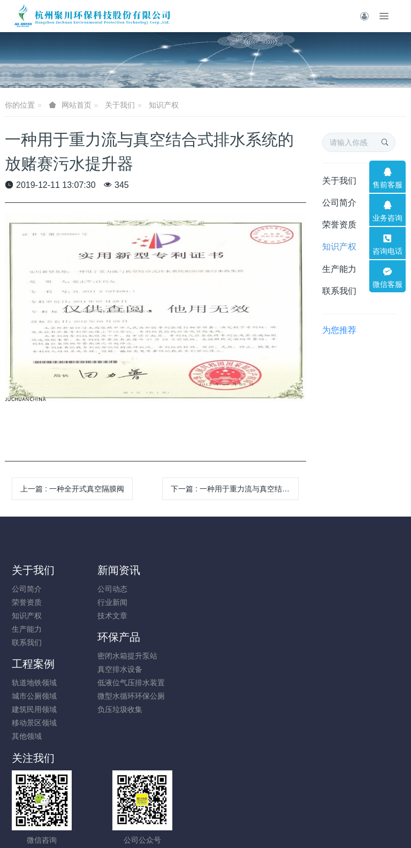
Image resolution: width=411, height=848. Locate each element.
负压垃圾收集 (234, 642)
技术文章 (127, 615)
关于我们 (120, 105)
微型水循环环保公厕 (246, 629)
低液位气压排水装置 (246, 615)
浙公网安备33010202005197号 (205, 797)
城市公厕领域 (335, 602)
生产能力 (339, 269)
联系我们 (339, 291)
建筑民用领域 (335, 615)
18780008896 (251, 689)
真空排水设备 (234, 602)
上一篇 (72, 488)
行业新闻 (127, 602)
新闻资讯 (133, 570)
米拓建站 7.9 (224, 824)
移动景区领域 (335, 629)
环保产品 (233, 570)
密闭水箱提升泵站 (242, 589)
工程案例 (334, 570)
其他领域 (328, 642)
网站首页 (77, 105)
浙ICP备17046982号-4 (205, 811)
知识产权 (164, 105)
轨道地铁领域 (335, 589)
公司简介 (339, 202)
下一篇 (235, 488)
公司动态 (127, 589)
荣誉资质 (339, 224)
